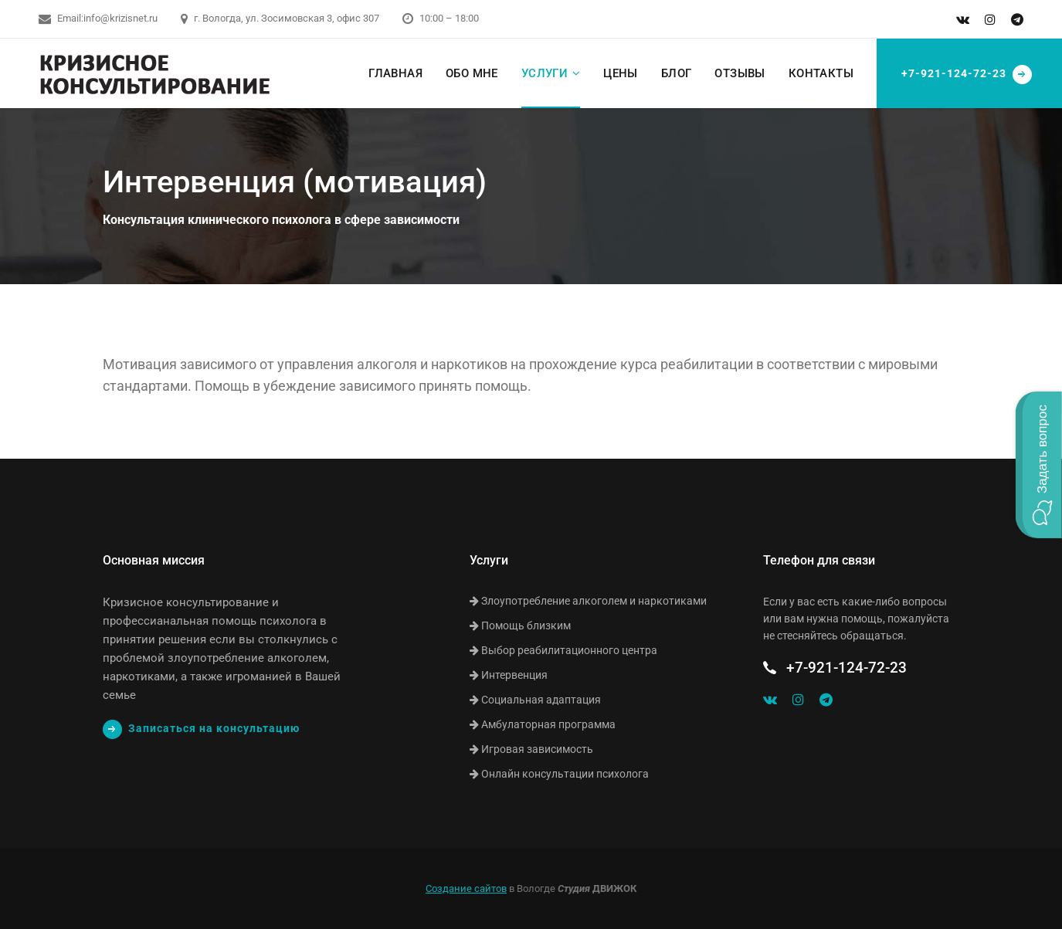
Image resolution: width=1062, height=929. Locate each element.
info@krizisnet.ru (120, 18)
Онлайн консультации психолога (559, 774)
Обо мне (472, 73)
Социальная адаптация (535, 699)
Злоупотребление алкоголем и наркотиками (588, 601)
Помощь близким (520, 625)
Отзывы (739, 73)
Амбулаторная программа (543, 724)
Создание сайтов (466, 888)
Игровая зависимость (531, 749)
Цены (620, 73)
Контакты (821, 73)
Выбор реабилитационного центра (563, 650)
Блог (676, 73)
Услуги (544, 73)
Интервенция (509, 675)
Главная (395, 73)
